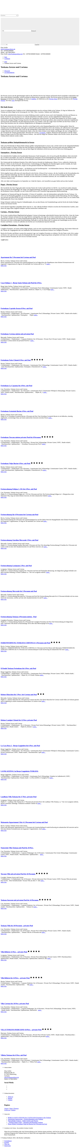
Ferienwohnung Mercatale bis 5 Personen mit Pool (19, 591)
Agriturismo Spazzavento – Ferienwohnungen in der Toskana (25, 1119)
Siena (11, 1108)
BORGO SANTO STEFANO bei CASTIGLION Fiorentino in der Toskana (29, 1117)
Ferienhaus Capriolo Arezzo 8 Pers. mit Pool (16, 308)
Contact (10, 1100)
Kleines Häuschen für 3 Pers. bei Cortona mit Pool (19, 694)
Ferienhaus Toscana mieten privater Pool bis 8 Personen (21, 437)
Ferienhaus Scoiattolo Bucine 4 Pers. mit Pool (17, 411)
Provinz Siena (53, 99)
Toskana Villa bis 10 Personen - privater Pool (17, 926)
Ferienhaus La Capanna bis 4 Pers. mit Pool (16, 386)
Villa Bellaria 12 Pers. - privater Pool (14, 952)
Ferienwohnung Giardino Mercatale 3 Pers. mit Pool (19, 540)
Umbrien (33, 99)
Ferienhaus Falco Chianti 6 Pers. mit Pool (16, 360)
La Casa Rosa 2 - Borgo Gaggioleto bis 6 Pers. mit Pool (20, 746)
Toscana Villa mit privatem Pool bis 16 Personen (18, 874)
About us (10, 1096)
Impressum (7, 1145)
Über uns (6, 1144)
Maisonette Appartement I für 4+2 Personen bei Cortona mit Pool (24, 822)
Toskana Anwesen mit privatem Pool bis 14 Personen (20, 900)
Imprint (10, 1098)
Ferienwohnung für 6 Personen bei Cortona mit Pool (19, 514)
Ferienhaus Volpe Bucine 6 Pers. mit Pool (16, 463)
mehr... (48, 264)
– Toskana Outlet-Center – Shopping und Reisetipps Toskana (25, 1122)
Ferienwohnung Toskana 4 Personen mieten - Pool (18, 617)
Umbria (13, 1110)
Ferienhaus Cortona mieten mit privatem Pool (17, 334)
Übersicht (7, 71)
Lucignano (42, 132)
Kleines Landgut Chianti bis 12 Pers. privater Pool (19, 720)
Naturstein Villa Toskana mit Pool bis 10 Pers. (17, 848)
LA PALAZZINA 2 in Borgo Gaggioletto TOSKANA (19, 771)
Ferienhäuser (8, 1141)
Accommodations (9, 72)
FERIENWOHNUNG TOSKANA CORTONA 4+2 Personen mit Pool (26, 643)
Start (5, 57)
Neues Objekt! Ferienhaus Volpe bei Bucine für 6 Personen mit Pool (27, 1124)
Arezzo (6, 1108)
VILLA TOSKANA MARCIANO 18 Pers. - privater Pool (21, 1030)
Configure (7, 58)
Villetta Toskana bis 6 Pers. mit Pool (14, 1055)
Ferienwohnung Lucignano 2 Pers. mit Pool (16, 566)
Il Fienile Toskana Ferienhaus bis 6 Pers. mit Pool (18, 668)
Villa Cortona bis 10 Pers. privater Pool (15, 1004)
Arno (13, 100)
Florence (16, 1108)
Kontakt (6, 1142)
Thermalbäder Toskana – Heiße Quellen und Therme (23, 1121)
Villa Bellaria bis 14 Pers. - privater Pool (15, 978)
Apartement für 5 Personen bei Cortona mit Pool (18, 257)
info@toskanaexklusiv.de (8, 49)
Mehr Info (4, 265)
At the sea (7, 1110)
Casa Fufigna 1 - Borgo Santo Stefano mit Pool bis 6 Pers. (21, 283)
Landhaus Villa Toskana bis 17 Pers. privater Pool (18, 797)
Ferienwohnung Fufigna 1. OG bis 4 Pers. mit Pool (19, 489)
